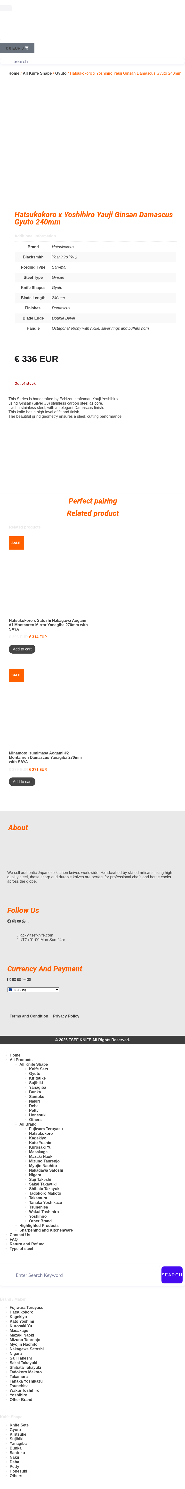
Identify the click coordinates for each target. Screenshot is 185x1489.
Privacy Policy (66, 1016)
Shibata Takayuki (45, 1189)
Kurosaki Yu (40, 1147)
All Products (21, 1060)
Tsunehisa (38, 1207)
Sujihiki (36, 1083)
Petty (34, 1110)
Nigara (35, 1175)
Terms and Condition (29, 1016)
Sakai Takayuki (43, 1184)
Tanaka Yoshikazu (45, 1203)
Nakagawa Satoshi (46, 1170)
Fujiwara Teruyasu (46, 1129)
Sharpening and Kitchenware (46, 1230)
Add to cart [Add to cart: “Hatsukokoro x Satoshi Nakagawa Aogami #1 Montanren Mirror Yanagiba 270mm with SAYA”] (22, 649)
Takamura (38, 1198)
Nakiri (34, 1101)
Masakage (38, 1152)
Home (13, 73)
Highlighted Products (39, 1226)
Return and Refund (27, 1244)
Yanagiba (37, 1087)
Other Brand (40, 1221)
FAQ (14, 1239)
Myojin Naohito (43, 1166)
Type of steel (21, 1249)
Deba (34, 1106)
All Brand (28, 1124)
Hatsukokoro (41, 1133)
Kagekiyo (37, 1138)
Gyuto (61, 73)
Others (35, 1120)
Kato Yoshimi (41, 1143)
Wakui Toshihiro (44, 1212)
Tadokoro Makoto (45, 1193)
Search (172, 1275)
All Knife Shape (37, 73)
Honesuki (38, 1115)
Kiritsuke (37, 1078)
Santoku (36, 1097)
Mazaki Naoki (41, 1156)
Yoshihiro (38, 1216)
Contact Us (20, 1235)
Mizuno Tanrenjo (44, 1161)
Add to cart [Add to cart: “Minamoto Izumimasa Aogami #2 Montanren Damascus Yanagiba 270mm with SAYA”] (22, 782)
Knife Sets (38, 1069)
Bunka (35, 1092)
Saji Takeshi (40, 1179)
